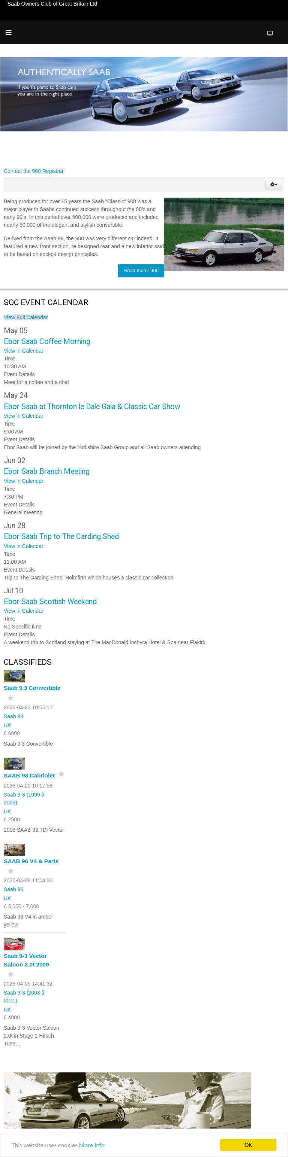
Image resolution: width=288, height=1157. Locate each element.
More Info (91, 1146)
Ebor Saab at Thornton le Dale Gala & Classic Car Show (92, 406)
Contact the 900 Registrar (34, 171)
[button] (274, 184)
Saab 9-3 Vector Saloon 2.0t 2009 (26, 960)
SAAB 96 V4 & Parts (31, 861)
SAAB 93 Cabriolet (29, 775)
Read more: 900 (141, 270)
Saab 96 (13, 889)
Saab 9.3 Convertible (32, 688)
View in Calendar (24, 351)
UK (7, 725)
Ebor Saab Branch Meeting (47, 471)
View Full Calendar (26, 317)
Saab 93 (13, 716)
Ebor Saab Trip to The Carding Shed (61, 536)
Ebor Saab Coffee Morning (47, 341)
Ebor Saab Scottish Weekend (50, 601)
